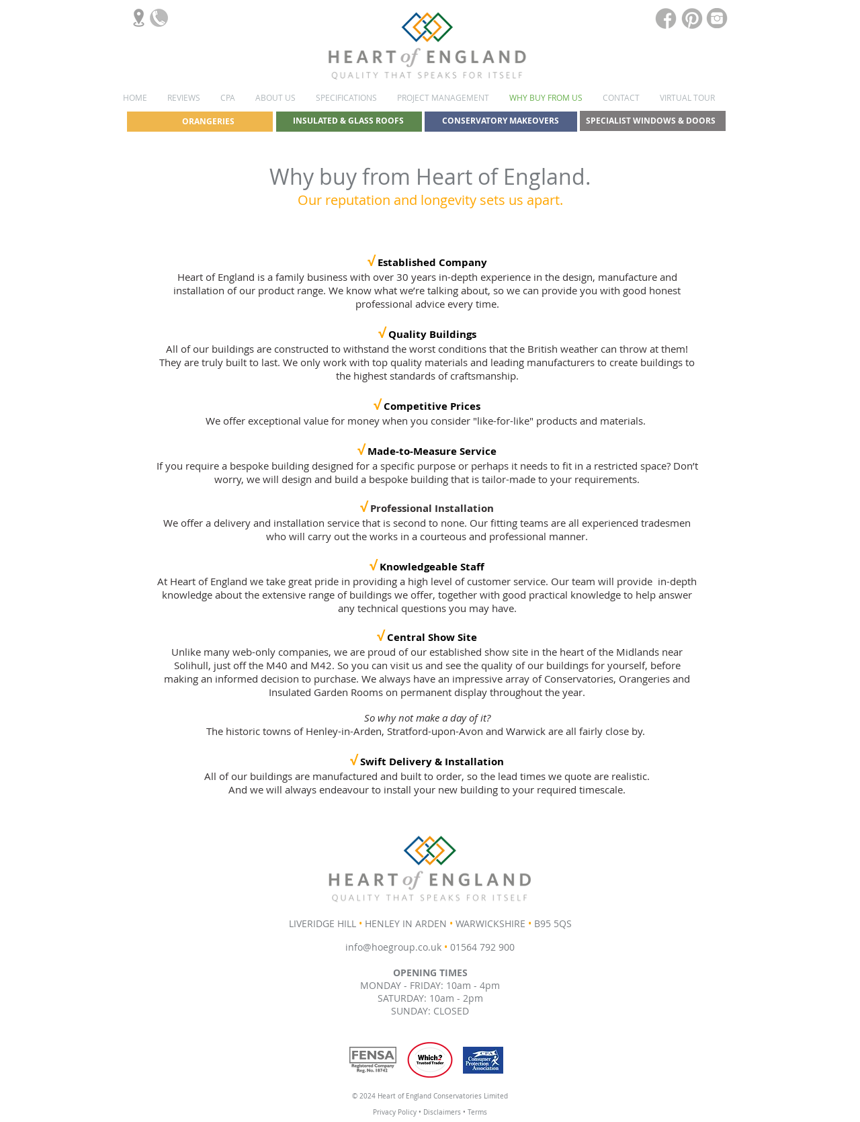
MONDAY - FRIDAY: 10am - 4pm (430, 985)
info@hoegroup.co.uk (393, 947)
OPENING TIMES (430, 972)
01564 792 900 (482, 947)
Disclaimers (443, 1112)
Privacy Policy (395, 1112)
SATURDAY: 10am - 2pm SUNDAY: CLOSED (430, 1004)
